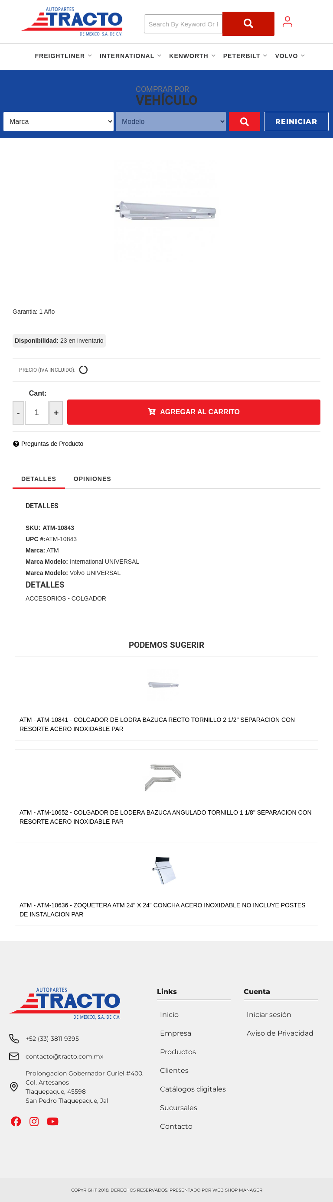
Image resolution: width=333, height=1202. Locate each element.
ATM (52, 550)
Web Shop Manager (237, 1190)
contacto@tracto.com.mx (64, 1056)
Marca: (35, 550)
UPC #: (36, 539)
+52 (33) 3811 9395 (52, 1039)
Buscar (232, 121)
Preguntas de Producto (52, 443)
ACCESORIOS (46, 598)
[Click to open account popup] (287, 21)
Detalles (38, 478)
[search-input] (183, 24)
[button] (209, 24)
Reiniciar (296, 121)
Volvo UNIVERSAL (95, 572)
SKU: (33, 527)
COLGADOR (89, 598)
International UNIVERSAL (104, 561)
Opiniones (92, 478)
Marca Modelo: (47, 561)
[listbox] (52, 121)
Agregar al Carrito (200, 412)
